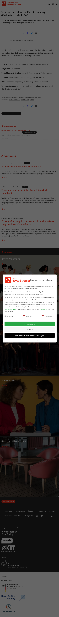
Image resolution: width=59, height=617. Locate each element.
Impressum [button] (38, 340)
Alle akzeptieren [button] (29, 323)
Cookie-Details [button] (21, 340)
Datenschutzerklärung (11, 309)
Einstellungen (43, 309)
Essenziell (9, 316)
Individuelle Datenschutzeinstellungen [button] (29, 335)
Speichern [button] (29, 329)
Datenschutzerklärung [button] (30, 340)
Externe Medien (47, 316)
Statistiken (27, 316)
